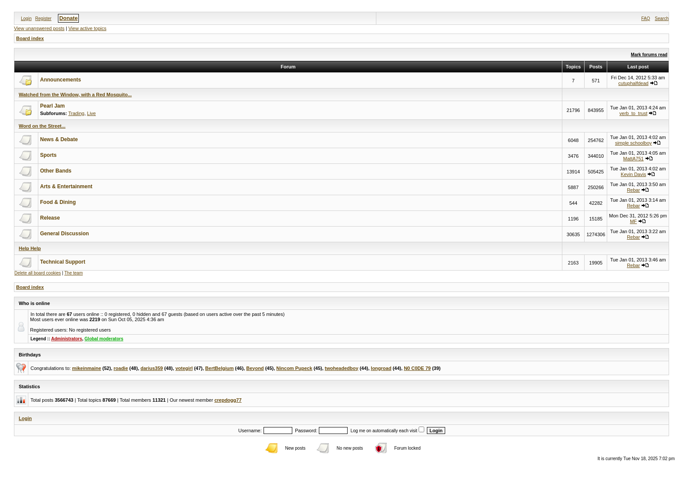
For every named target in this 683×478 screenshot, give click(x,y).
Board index (30, 38)
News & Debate (59, 139)
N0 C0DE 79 (417, 368)
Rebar (633, 190)
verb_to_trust (633, 113)
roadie (121, 368)
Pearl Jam (52, 106)
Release (50, 218)
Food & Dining (58, 202)
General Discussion (64, 234)
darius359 (152, 368)
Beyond (255, 368)
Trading (76, 113)
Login (26, 18)
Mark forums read (649, 54)
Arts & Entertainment (66, 186)
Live (91, 113)
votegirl (184, 368)
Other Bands (55, 171)
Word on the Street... (42, 126)
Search (662, 18)
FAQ (645, 18)
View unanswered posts (39, 28)
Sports (48, 155)
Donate (68, 18)
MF (633, 221)
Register (43, 18)
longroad (381, 368)
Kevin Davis (633, 174)
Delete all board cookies (37, 273)
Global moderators (104, 338)
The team (73, 273)
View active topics (87, 28)
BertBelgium (219, 368)
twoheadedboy (341, 368)
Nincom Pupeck (294, 368)
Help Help (30, 248)
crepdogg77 (227, 400)
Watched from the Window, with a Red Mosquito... (75, 94)
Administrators (66, 338)
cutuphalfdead (634, 83)
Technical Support (62, 262)
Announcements (60, 80)
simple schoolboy (633, 143)
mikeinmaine (86, 368)
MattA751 (633, 158)
